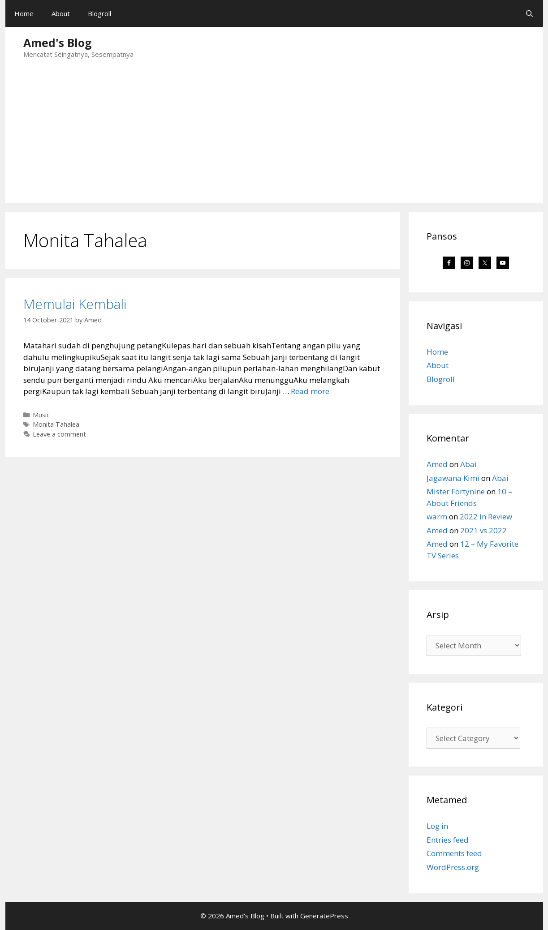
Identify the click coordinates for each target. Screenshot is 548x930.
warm (437, 516)
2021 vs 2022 (483, 530)
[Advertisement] (274, 135)
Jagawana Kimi (453, 478)
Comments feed (454, 853)
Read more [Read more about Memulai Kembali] (310, 391)
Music (41, 415)
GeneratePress (324, 915)
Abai (468, 464)
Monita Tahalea (56, 424)
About (61, 13)
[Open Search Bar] (529, 13)
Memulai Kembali (74, 304)
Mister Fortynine (456, 491)
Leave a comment (59, 434)
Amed (437, 464)
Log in (437, 826)
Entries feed (448, 840)
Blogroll (99, 13)
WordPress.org (453, 867)
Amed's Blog (57, 42)
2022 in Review (486, 516)
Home (24, 13)
